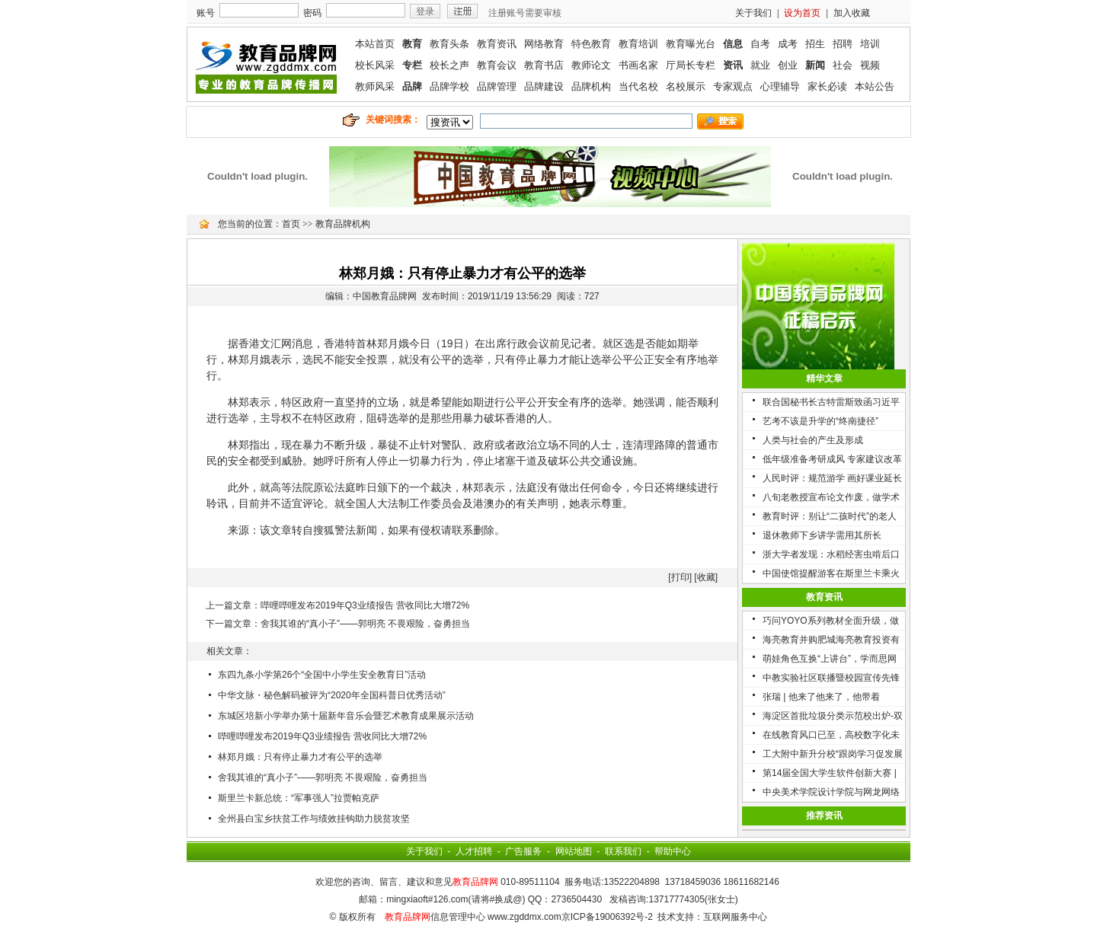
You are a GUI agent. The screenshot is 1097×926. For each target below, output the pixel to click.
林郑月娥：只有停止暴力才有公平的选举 (300, 757)
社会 (842, 65)
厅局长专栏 (690, 65)
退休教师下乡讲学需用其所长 (822, 535)
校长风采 (375, 65)
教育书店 (544, 65)
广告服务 (523, 851)
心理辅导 (780, 86)
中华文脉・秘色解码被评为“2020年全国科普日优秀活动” (332, 695)
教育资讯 (497, 43)
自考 (760, 43)
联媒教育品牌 (266, 65)
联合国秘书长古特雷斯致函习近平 (831, 402)
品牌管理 (497, 86)
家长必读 (827, 86)
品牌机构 (591, 86)
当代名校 (638, 86)
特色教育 (591, 43)
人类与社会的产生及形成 (813, 440)
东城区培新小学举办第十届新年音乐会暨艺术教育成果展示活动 (346, 715)
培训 (870, 43)
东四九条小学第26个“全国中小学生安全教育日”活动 (322, 674)
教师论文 (591, 65)
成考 (788, 43)
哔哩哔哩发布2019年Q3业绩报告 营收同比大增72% (365, 605)
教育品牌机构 (342, 224)
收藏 (706, 577)
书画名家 (638, 65)
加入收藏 (851, 13)
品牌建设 (544, 86)
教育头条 (449, 43)
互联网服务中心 (735, 917)
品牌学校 (449, 86)
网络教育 (544, 43)
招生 (815, 43)
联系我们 (623, 851)
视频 (870, 65)
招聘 (842, 43)
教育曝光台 (690, 43)
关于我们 (753, 13)
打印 (680, 577)
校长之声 (449, 65)
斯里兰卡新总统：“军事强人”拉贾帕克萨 (298, 798)
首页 (291, 224)
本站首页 (375, 43)
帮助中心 (672, 851)
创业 (788, 65)
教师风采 (375, 86)
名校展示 (685, 86)
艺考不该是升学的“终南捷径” (820, 421)
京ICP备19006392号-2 (607, 917)
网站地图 (573, 851)
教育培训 (638, 43)
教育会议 (497, 65)
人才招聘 (474, 851)
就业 (760, 65)
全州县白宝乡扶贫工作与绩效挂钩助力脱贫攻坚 (314, 818)
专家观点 (733, 86)
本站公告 (874, 86)
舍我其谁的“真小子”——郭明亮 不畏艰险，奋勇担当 (365, 623)
